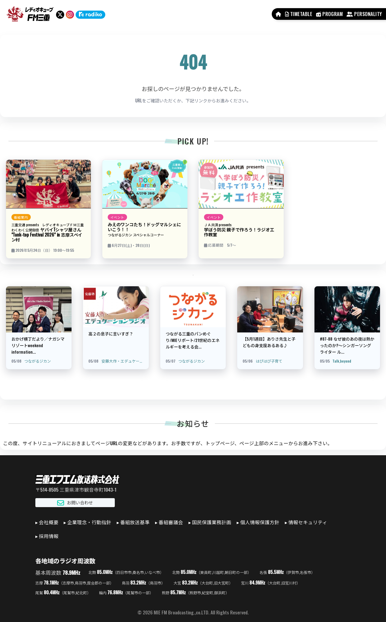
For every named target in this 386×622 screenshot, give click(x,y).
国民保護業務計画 (211, 522)
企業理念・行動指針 (89, 522)
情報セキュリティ (307, 522)
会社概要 (48, 522)
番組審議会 (171, 522)
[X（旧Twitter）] (60, 15)
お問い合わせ (75, 503)
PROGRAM (329, 13)
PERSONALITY (364, 13)
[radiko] (90, 15)
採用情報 (48, 535)
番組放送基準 (135, 522)
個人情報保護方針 (259, 522)
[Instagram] (70, 15)
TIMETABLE (299, 13)
